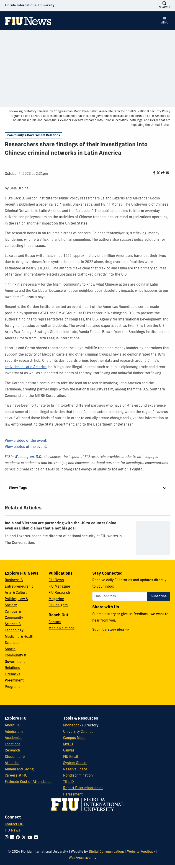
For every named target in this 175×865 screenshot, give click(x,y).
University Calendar (79, 732)
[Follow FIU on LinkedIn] (13, 837)
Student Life (15, 757)
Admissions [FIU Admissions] (14, 732)
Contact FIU (14, 824)
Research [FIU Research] (12, 750)
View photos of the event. (26, 447)
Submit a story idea (108, 630)
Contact (55, 622)
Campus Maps (74, 738)
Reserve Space (75, 769)
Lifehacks (12, 674)
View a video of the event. (26, 441)
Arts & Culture (16, 593)
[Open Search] (164, 5)
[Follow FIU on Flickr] (37, 837)
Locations (13, 744)
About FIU (13, 725)
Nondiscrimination (78, 775)
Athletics (12, 763)
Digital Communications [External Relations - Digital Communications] (106, 852)
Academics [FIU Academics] (13, 738)
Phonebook (72, 725)
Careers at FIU (16, 775)
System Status (75, 763)
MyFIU (68, 744)
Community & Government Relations (33, 135)
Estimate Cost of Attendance (28, 782)
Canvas (69, 750)
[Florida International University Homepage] (29, 5)
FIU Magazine (59, 587)
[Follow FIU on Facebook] (19, 837)
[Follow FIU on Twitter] (25, 837)
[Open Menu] (164, 20)
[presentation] (153, 538)
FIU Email (70, 757)
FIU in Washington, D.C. (23, 457)
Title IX (69, 782)
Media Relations (62, 628)
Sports (10, 649)
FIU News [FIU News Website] (12, 830)
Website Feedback (141, 852)
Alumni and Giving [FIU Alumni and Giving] (19, 769)
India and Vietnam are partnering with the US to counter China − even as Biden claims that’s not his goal (62, 526)
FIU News (56, 580)
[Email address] (119, 596)
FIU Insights (58, 605)
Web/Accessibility (82, 858)
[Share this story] (161, 173)
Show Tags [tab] (17, 488)
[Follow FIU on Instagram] (7, 837)
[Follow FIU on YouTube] (31, 837)
